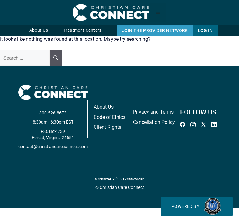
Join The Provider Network (155, 30)
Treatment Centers (82, 30)
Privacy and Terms (153, 112)
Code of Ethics (109, 117)
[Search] (56, 58)
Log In (205, 30)
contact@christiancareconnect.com (53, 146)
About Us (38, 30)
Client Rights (107, 127)
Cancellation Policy (154, 122)
